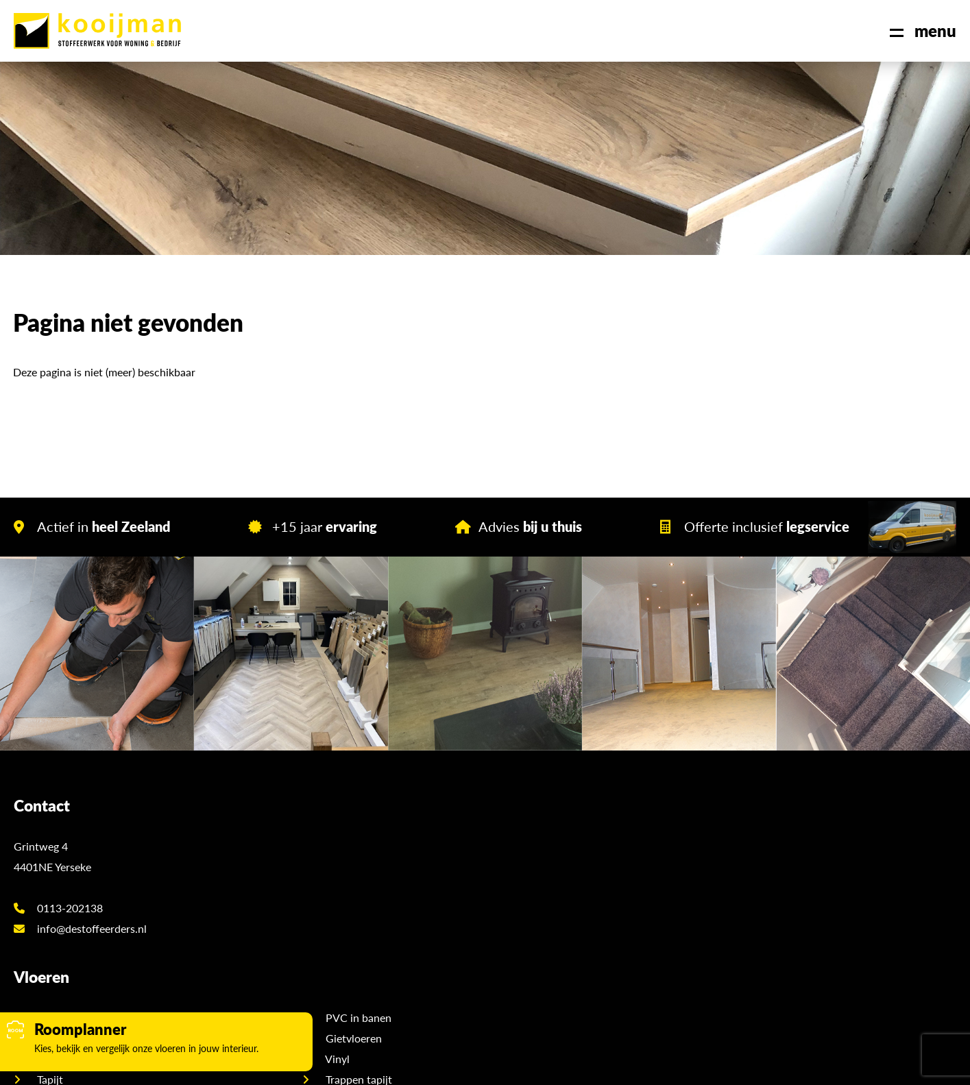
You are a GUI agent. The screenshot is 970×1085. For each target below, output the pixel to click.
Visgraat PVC (310, 834)
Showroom (788, 875)
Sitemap (470, 1064)
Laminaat (300, 936)
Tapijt (291, 895)
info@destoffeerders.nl (80, 916)
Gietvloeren (540, 854)
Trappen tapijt (546, 895)
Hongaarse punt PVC (329, 957)
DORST (646, 1064)
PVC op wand (311, 875)
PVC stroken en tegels (331, 854)
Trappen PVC (544, 916)
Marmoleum (307, 916)
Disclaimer (523, 1064)
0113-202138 (58, 895)
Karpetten (536, 936)
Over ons (783, 834)
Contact (781, 895)
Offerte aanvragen (805, 854)
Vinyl (524, 875)
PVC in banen (545, 834)
